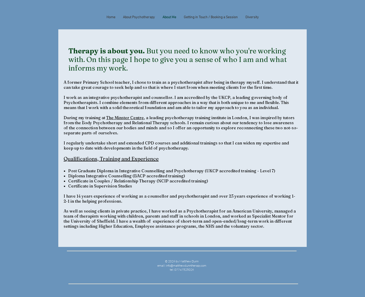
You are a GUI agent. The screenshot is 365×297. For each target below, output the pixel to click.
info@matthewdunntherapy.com (186, 265)
